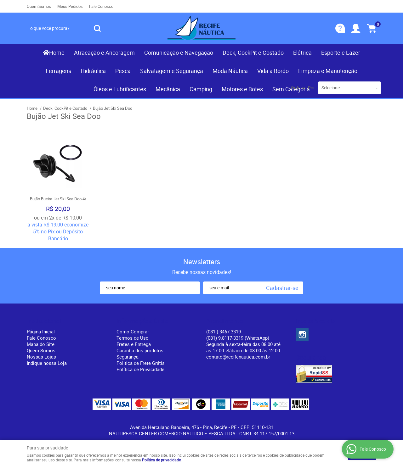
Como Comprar (132, 331)
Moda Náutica (230, 71)
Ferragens (58, 71)
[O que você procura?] (97, 28)
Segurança (127, 357)
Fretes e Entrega (133, 344)
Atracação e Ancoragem (104, 52)
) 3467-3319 (223, 331)
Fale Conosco (101, 6)
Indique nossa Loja (47, 363)
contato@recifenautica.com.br (238, 357)
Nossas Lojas (41, 357)
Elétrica (302, 52)
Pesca (123, 71)
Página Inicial (41, 331)
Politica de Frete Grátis (140, 363)
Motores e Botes (242, 89)
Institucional (44, 321)
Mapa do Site (40, 344)
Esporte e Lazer (340, 52)
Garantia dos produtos (139, 350)
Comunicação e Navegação (178, 52)
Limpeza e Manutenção (327, 71)
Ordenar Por (303, 88)
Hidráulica (93, 71)
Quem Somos (39, 6)
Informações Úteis (142, 321)
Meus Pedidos (70, 6)
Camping (201, 89)
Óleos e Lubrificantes (120, 89)
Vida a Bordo (273, 71)
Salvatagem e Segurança (171, 71)
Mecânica (168, 89)
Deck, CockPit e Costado (253, 52)
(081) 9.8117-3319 (237, 338)
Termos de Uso (132, 338)
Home (57, 52)
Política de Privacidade (140, 369)
